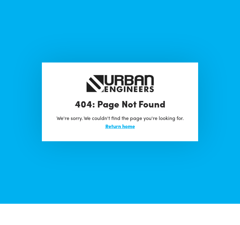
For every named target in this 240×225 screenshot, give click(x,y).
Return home (120, 126)
